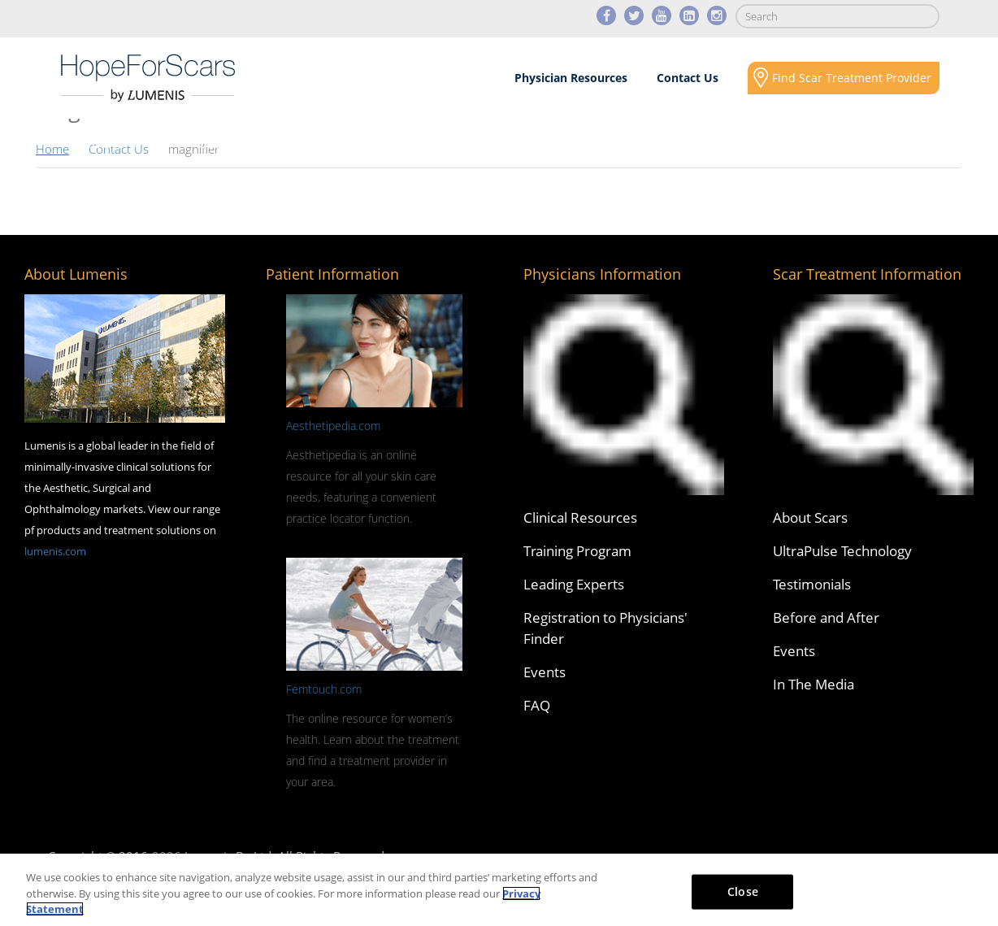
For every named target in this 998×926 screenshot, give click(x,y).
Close (742, 890)
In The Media (813, 684)
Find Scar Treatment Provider (851, 77)
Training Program (577, 550)
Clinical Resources (580, 517)
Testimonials (812, 584)
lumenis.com (55, 551)
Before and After (826, 617)
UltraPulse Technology (842, 550)
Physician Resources (570, 77)
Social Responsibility (810, 143)
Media (648, 143)
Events (544, 672)
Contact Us (687, 77)
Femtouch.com (324, 689)
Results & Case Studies (478, 143)
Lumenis (148, 78)
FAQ (536, 705)
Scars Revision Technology (280, 143)
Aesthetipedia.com (333, 425)
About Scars (100, 143)
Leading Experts (573, 584)
